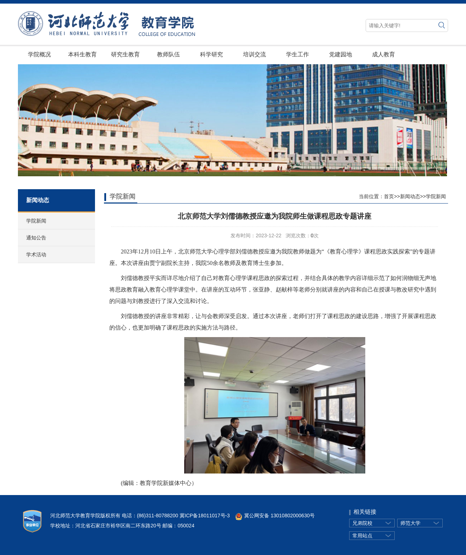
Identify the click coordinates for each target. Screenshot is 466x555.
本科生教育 (82, 54)
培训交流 (254, 54)
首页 (389, 196)
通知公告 (36, 238)
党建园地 (340, 54)
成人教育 (383, 54)
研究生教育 (125, 54)
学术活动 (36, 254)
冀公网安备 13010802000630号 (272, 515)
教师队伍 (168, 54)
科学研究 (211, 54)
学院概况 (39, 54)
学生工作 (297, 54)
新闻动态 (410, 196)
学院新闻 (36, 221)
